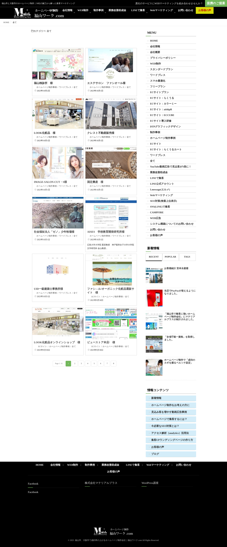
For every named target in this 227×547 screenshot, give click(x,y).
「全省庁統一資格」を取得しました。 (179, 338)
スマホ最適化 (157, 81)
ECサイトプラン (159, 92)
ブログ (155, 454)
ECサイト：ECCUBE (162, 115)
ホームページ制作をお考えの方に (170, 405)
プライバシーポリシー (163, 58)
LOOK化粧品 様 (44, 133)
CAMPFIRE (157, 212)
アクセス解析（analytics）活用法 (170, 433)
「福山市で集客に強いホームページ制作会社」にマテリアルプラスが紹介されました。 (179, 317)
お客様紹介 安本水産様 (176, 268)
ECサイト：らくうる (162, 98)
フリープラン (158, 86)
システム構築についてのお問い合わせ (172, 224)
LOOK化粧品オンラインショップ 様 (57, 338)
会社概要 (155, 52)
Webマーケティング (161, 10)
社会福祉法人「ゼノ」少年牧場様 (54, 227)
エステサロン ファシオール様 (106, 83)
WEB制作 (83, 10)
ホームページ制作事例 (46, 87)
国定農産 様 (95, 177)
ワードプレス (65, 87)
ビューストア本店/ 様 (101, 338)
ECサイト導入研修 (160, 121)
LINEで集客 (138, 10)
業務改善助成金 (117, 10)
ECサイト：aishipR (161, 109)
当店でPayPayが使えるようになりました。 (180, 292)
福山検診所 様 (43, 83)
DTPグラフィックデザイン (165, 126)
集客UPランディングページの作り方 (172, 440)
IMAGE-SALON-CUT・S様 (50, 177)
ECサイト (96, 292)
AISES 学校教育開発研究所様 (105, 227)
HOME (53, 10)
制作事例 (99, 10)
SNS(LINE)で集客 (160, 207)
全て (76, 87)
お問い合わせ (185, 10)
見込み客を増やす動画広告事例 (169, 412)
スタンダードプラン (161, 69)
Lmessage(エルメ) (160, 189)
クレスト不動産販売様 (100, 133)
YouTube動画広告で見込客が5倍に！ (170, 166)
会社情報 (67, 10)
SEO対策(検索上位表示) (163, 201)
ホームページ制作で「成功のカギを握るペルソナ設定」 (179, 361)
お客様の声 (204, 10)
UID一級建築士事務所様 (48, 284)
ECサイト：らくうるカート (166, 149)
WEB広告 (155, 218)
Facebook (33, 492)
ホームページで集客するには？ (169, 419)
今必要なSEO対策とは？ (165, 426)
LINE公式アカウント (162, 184)
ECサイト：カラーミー (163, 103)
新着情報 (156, 398)
